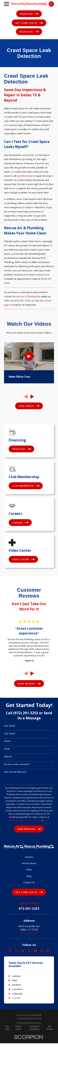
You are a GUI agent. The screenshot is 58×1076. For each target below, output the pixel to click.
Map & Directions (29, 932)
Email (6, 749)
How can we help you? (15, 772)
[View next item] (32, 396)
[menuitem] (7, 1027)
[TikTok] (41, 950)
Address (8, 756)
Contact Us (29, 882)
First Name (9, 726)
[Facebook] (9, 950)
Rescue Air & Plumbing (25, 296)
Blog (29, 876)
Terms (46, 820)
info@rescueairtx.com (18, 820)
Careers (29, 856)
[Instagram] (48, 950)
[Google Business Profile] (22, 950)
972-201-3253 (29, 908)
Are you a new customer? (17, 764)
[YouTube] (35, 950)
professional (25, 175)
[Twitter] (16, 950)
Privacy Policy (35, 820)
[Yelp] (29, 950)
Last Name (9, 733)
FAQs (29, 869)
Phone (7, 741)
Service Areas (29, 863)
